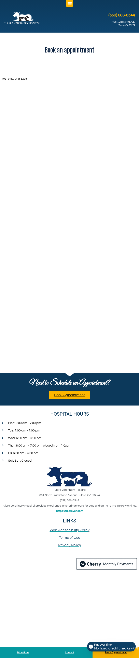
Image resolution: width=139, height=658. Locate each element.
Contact (69, 652)
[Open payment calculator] (111, 646)
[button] (69, 3)
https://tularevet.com (69, 511)
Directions (23, 652)
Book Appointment (116, 652)
